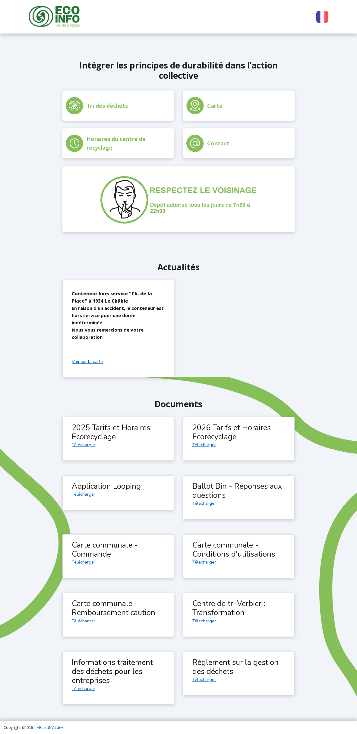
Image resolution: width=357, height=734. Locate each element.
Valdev (57, 727)
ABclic (42, 727)
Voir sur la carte (87, 361)
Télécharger (83, 445)
